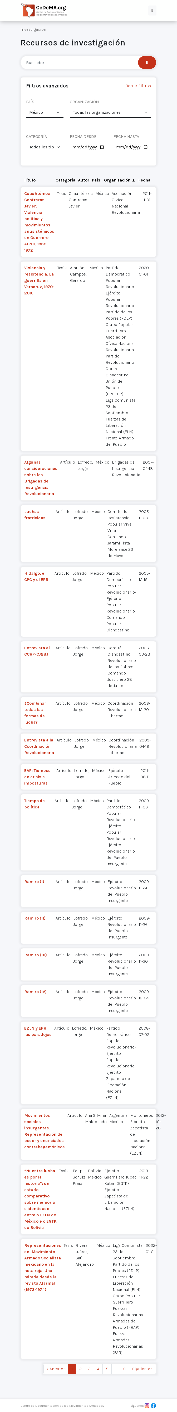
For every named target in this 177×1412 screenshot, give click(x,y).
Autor (83, 180)
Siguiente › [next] (142, 1368)
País (96, 180)
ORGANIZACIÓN (84, 101)
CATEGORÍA (36, 136)
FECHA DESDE (83, 136)
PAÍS (30, 101)
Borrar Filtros (138, 85)
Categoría (65, 180)
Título (30, 180)
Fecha (144, 180)
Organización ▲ (120, 180)
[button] (152, 10)
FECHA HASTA (126, 136)
